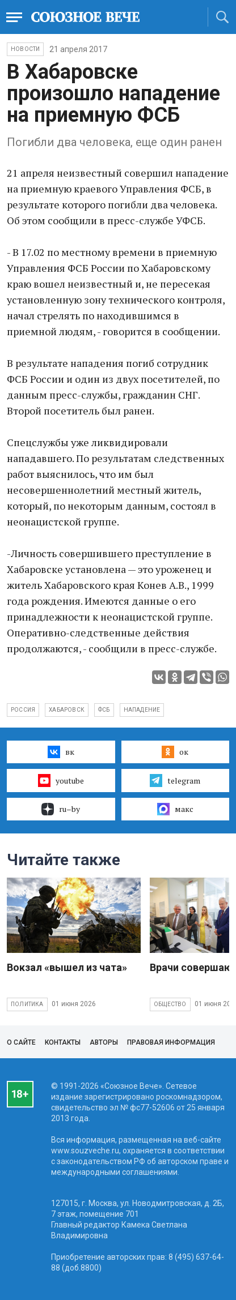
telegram (175, 780)
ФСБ (104, 710)
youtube (61, 780)
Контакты (63, 1042)
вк (61, 752)
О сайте (21, 1042)
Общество (170, 1004)
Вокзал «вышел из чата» (67, 967)
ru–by (60, 809)
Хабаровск (67, 710)
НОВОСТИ (25, 49)
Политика (27, 1004)
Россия (23, 710)
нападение (142, 710)
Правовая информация (171, 1042)
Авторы (104, 1042)
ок (175, 752)
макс (175, 809)
